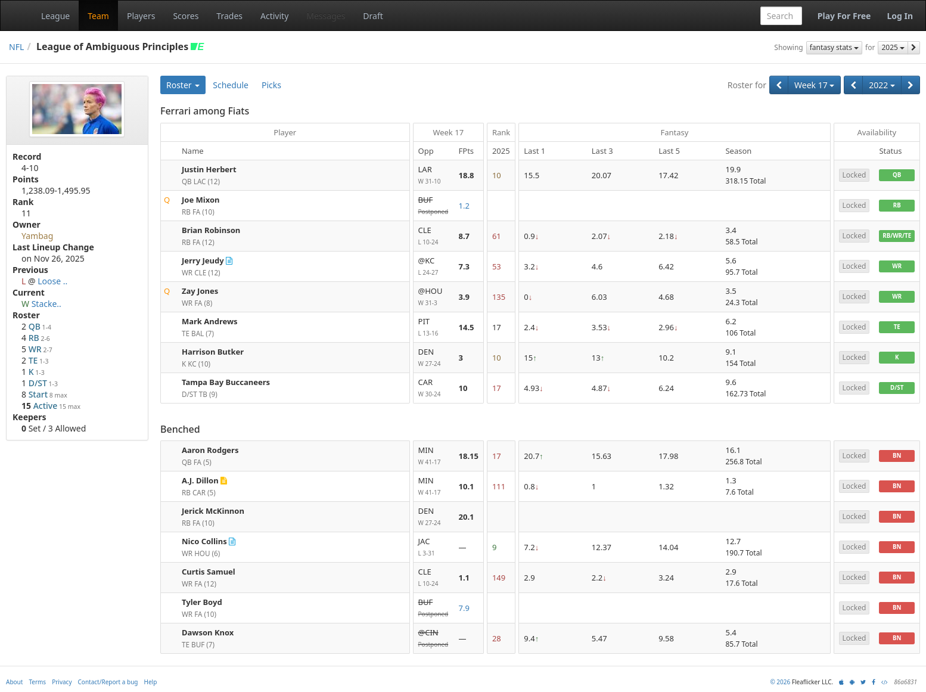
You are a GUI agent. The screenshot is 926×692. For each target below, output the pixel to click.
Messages (325, 15)
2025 (893, 47)
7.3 (464, 266)
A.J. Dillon (200, 480)
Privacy (62, 682)
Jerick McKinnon (213, 510)
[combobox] (781, 16)
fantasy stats (834, 47)
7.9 (464, 608)
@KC (433, 266)
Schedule (230, 85)
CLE (433, 236)
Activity (274, 15)
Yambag (37, 235)
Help (150, 682)
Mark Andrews (210, 321)
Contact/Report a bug (108, 682)
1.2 (464, 205)
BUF (433, 206)
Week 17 (814, 85)
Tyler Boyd (202, 602)
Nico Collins (204, 541)
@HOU (433, 297)
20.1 (466, 516)
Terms (37, 682)
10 (463, 388)
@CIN (433, 638)
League (55, 15)
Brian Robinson (211, 230)
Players (141, 15)
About (14, 682)
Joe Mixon (201, 199)
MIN (433, 456)
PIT (433, 327)
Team (98, 15)
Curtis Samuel (208, 571)
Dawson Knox (208, 632)
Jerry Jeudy (203, 260)
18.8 (466, 175)
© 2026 (780, 682)
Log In (900, 15)
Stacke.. (46, 303)
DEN (433, 358)
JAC (433, 547)
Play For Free (844, 15)
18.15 (468, 456)
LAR (433, 175)
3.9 (464, 296)
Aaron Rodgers (210, 450)
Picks (271, 85)
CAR (433, 388)
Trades (229, 15)
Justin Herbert (209, 169)
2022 (882, 85)
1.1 (464, 577)
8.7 (464, 236)
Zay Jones (200, 291)
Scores (185, 15)
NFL (16, 46)
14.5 (466, 327)
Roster (183, 85)
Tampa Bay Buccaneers (226, 382)
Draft (373, 15)
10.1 (466, 486)
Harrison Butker (213, 351)
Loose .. (52, 281)
